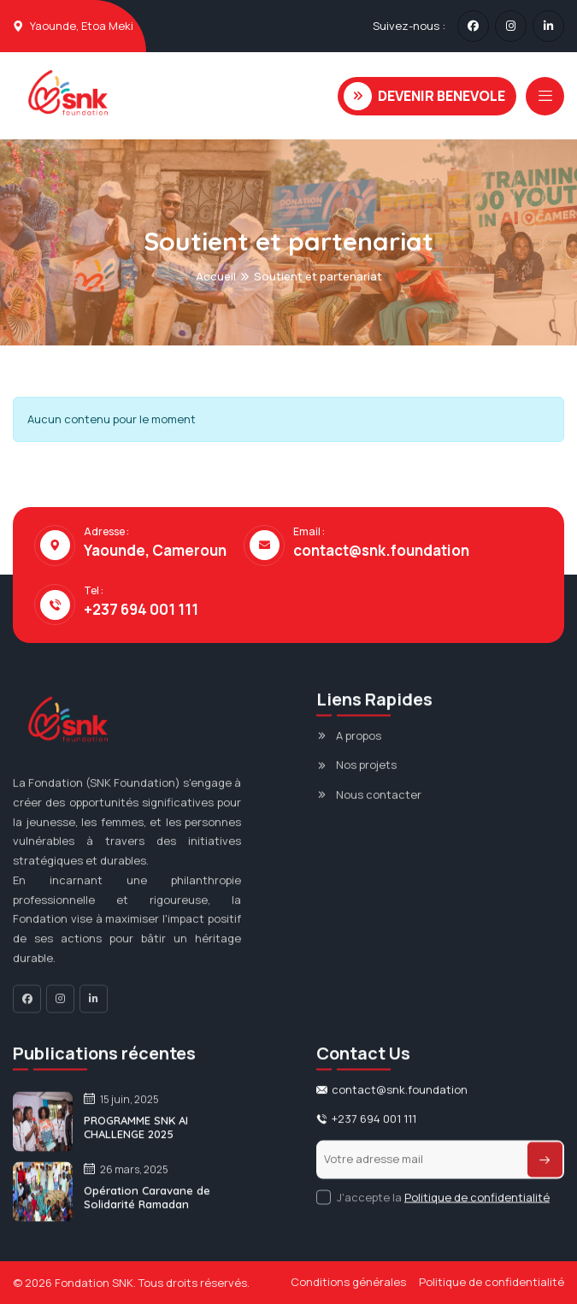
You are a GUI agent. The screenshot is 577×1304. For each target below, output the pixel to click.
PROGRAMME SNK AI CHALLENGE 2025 (136, 1135)
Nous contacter (378, 802)
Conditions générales (348, 1281)
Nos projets (366, 772)
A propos (358, 743)
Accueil (216, 276)
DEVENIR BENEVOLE (424, 96)
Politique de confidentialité (477, 1204)
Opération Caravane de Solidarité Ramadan (147, 1205)
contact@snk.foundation (381, 550)
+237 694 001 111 (141, 609)
